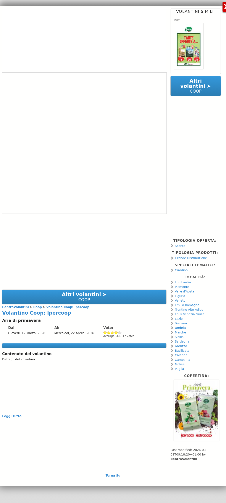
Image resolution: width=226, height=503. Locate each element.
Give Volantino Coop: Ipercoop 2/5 (109, 332)
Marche (180, 332)
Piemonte (182, 287)
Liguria (180, 296)
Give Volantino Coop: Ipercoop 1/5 (105, 332)
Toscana (181, 323)
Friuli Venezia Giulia (190, 314)
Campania (182, 359)
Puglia (179, 369)
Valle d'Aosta (184, 291)
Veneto (180, 300)
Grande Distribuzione (191, 258)
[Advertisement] (82, 38)
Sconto (180, 246)
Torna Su (113, 475)
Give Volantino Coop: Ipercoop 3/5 (112, 332)
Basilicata (182, 350)
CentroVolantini (184, 459)
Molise (179, 364)
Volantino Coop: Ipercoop (36, 313)
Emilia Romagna (187, 305)
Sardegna (182, 341)
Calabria (181, 355)
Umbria (180, 328)
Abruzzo (181, 346)
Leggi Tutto (11, 416)
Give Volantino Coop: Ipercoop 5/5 (120, 332)
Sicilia (179, 337)
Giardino (181, 270)
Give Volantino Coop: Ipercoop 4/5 (116, 332)
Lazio (179, 318)
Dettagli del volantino (18, 359)
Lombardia (183, 282)
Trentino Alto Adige (189, 309)
